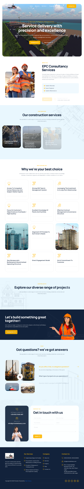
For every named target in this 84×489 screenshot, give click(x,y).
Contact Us (71, 6)
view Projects (47, 42)
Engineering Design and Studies (33, 458)
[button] (40, 49)
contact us (47, 469)
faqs (46, 466)
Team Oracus (28, 481)
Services (44, 6)
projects (47, 463)
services (47, 461)
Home (31, 6)
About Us (37, 6)
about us (47, 458)
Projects (51, 6)
